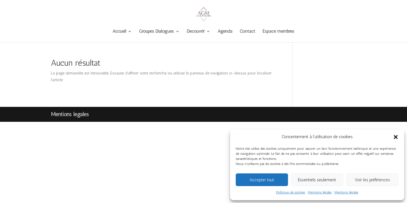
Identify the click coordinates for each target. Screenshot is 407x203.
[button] (396, 137)
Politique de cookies (290, 192)
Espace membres (278, 31)
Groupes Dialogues (156, 31)
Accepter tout (262, 179)
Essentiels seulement (317, 179)
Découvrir (196, 31)
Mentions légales (320, 192)
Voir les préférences (372, 179)
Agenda (225, 31)
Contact (247, 31)
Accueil (119, 31)
